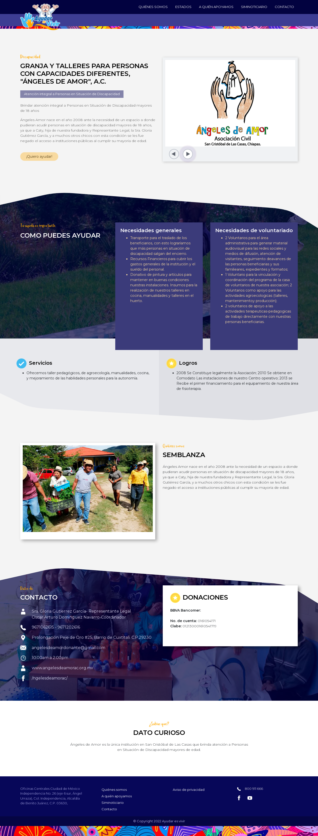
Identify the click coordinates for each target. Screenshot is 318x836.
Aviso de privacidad (188, 790)
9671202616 (69, 627)
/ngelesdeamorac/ (50, 678)
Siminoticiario (254, 7)
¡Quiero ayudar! (39, 156)
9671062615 (43, 627)
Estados (183, 7)
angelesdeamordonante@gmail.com (68, 647)
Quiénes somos (153, 7)
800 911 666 (253, 789)
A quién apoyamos (216, 7)
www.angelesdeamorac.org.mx (62, 668)
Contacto (284, 7)
